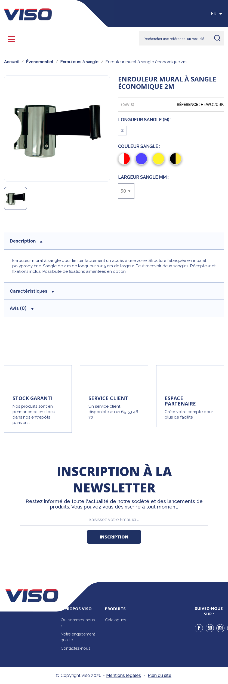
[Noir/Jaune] (177, 159)
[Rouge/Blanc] (125, 159)
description (26, 241)
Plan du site (159, 675)
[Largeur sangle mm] (126, 191)
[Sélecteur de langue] (217, 14)
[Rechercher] (181, 38)
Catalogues (115, 620)
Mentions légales (123, 675)
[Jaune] (159, 159)
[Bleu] (142, 159)
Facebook (199, 628)
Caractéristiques (32, 291)
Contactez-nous (75, 648)
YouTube (210, 628)
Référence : (188, 104)
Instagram (220, 628)
